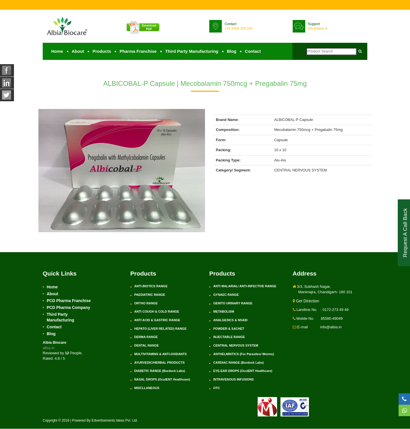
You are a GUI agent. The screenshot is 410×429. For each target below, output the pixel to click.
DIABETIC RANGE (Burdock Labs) (159, 371)
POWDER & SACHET (228, 329)
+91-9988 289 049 (239, 29)
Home (57, 51)
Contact (253, 51)
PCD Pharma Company (68, 307)
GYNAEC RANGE (226, 295)
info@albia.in (318, 29)
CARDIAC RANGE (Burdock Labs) (238, 362)
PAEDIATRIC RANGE (149, 295)
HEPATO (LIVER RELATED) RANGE (160, 329)
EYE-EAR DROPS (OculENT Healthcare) (242, 371)
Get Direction (306, 301)
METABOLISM (223, 311)
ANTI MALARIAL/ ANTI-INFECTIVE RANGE (244, 286)
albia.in (48, 348)
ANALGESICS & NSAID (230, 320)
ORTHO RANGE (146, 303)
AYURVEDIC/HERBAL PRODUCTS (159, 362)
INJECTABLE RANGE (229, 337)
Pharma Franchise (138, 51)
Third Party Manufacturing (191, 51)
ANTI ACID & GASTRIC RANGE (157, 320)
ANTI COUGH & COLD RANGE (156, 311)
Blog (231, 51)
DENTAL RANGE (146, 345)
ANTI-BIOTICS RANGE (151, 286)
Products (102, 51)
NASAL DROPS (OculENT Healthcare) (162, 379)
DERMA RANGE (146, 337)
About (78, 51)
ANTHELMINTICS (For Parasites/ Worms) (243, 354)
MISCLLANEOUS (146, 388)
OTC (216, 388)
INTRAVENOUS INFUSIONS (233, 379)
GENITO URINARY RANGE (232, 303)
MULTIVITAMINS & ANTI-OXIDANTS (160, 354)
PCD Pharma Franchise (69, 301)
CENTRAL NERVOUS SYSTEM (235, 345)
